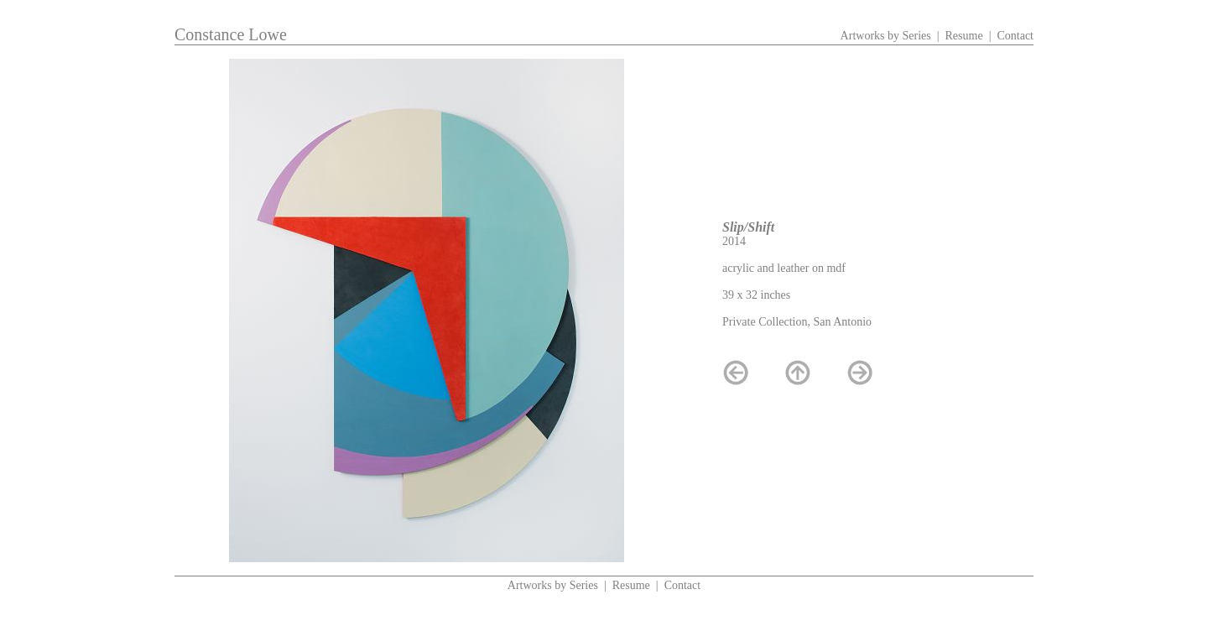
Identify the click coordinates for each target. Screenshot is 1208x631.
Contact (1015, 35)
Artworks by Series (886, 35)
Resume (964, 35)
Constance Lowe (230, 34)
